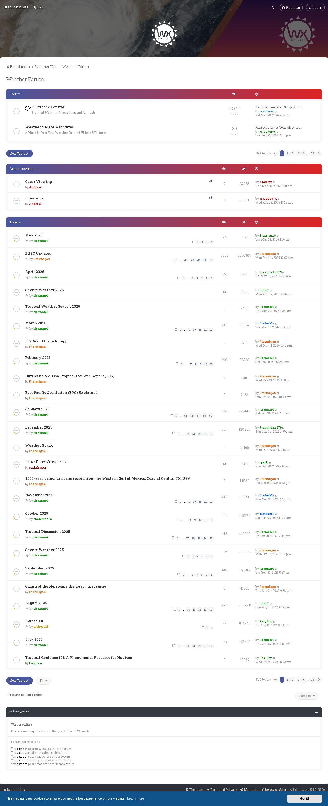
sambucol (266, 111)
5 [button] (304, 152)
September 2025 (39, 567)
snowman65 (42, 518)
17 (211, 433)
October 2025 (36, 512)
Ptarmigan (41, 258)
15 (199, 433)
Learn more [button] (135, 798)
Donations (34, 197)
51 (211, 259)
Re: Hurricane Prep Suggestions (278, 107)
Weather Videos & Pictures (49, 126)
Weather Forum (25, 78)
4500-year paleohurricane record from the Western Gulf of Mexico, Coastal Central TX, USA (108, 478)
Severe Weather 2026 (44, 289)
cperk (263, 462)
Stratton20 (267, 235)
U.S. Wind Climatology (46, 340)
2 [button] (287, 152)
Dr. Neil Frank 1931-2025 (47, 461)
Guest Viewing (38, 181)
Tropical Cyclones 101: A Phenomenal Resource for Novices (78, 657)
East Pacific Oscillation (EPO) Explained (61, 392)
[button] (275, 153)
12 (205, 329)
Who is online (21, 724)
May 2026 (34, 234)
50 (205, 259)
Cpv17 (264, 290)
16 (205, 433)
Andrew (35, 187)
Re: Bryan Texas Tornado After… (278, 127)
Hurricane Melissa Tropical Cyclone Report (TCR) (69, 375)
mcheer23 (41, 626)
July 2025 (34, 638)
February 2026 (38, 357)
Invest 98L (34, 620)
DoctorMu (266, 323)
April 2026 (34, 271)
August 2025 (36, 602)
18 (193, 537)
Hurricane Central (48, 106)
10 (194, 329)
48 (192, 259)
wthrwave (267, 131)
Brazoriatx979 (270, 272)
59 (210, 415)
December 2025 (38, 426)
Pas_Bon (265, 621)
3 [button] (292, 152)
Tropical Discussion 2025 (47, 531)
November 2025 (39, 494)
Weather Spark (39, 445)
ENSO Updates (38, 252)
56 (191, 415)
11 (200, 329)
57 (198, 415)
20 (205, 537)
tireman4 (40, 240)
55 (185, 415)
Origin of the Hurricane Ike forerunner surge (65, 585)
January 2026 (37, 408)
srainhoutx (268, 198)
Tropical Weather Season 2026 (52, 306)
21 (211, 537)
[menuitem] (38, 7)
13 (211, 329)
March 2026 (35, 322)
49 (199, 259)
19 (199, 537)
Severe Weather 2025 (44, 549)
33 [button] (312, 152)
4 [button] (298, 152)
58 (204, 415)
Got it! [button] (304, 798)
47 (186, 259)
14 (193, 433)
